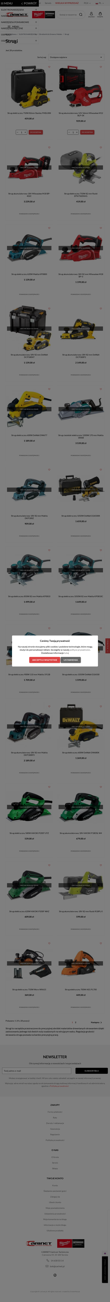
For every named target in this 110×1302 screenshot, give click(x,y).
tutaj (66, 652)
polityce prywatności (79, 649)
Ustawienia (71, 659)
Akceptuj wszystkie (44, 659)
